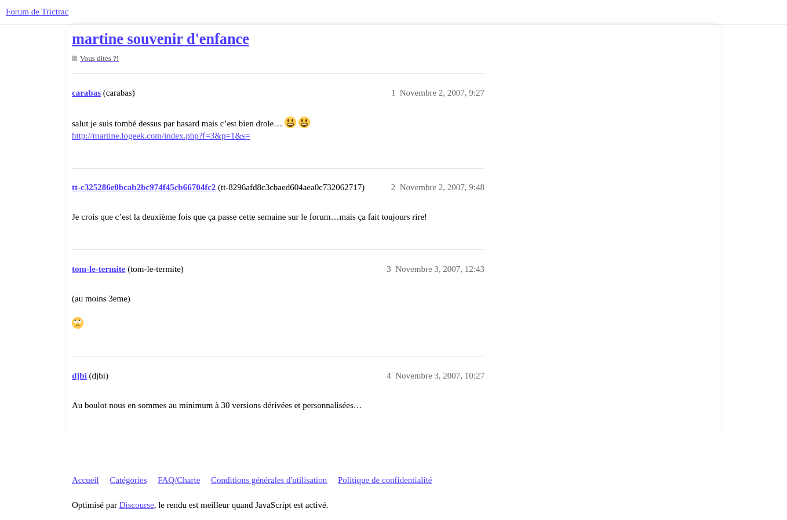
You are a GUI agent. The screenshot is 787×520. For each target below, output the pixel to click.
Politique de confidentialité (385, 480)
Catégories (128, 480)
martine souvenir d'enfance (160, 39)
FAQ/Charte (179, 480)
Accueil (85, 480)
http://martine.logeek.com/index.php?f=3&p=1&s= (161, 135)
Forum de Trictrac (37, 11)
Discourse (136, 505)
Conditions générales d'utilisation (269, 480)
